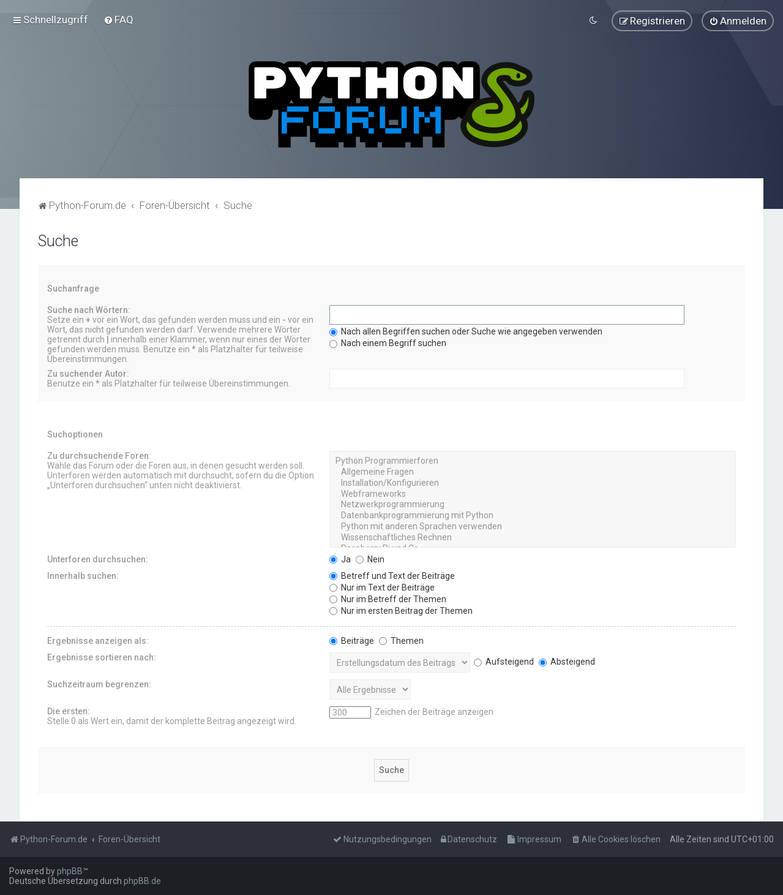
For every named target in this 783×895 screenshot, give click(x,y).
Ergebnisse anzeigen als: (98, 640)
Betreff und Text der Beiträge (392, 575)
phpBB (70, 871)
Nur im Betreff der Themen (387, 598)
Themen (401, 640)
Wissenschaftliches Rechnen (532, 537)
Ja (340, 559)
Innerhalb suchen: (83, 575)
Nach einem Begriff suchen (387, 342)
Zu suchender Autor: (88, 373)
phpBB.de (142, 881)
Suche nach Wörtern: (88, 309)
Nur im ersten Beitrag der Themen (401, 610)
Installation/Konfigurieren (532, 482)
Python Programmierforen (532, 460)
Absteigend (567, 661)
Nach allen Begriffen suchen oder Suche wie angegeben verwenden (465, 331)
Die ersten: (68, 711)
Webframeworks (532, 493)
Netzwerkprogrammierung (532, 504)
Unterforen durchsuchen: (97, 559)
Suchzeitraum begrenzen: (99, 684)
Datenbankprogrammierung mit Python (532, 515)
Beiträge (351, 640)
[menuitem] (118, 19)
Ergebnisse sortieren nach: (101, 657)
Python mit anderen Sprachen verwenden (532, 526)
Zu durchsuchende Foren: (99, 455)
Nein (370, 559)
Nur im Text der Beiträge (382, 587)
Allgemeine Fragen (532, 471)
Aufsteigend (504, 661)
